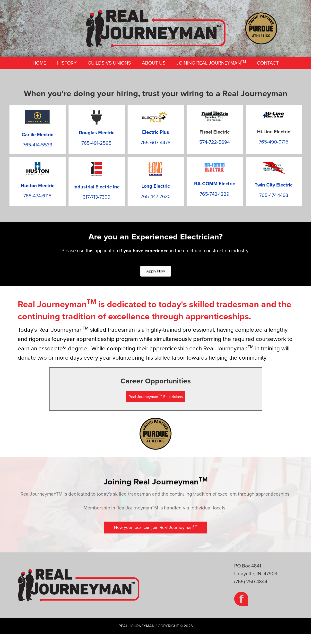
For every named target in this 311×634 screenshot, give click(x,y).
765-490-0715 (273, 142)
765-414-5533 (37, 145)
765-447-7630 (156, 197)
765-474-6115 (37, 196)
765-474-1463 (273, 195)
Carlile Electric (37, 135)
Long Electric (155, 186)
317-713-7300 (96, 197)
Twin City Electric (274, 185)
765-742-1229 (214, 194)
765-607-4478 (155, 143)
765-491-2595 (96, 143)
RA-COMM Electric (214, 184)
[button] (155, 396)
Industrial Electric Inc (96, 187)
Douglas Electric (96, 133)
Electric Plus (155, 132)
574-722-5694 (214, 142)
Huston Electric (37, 186)
